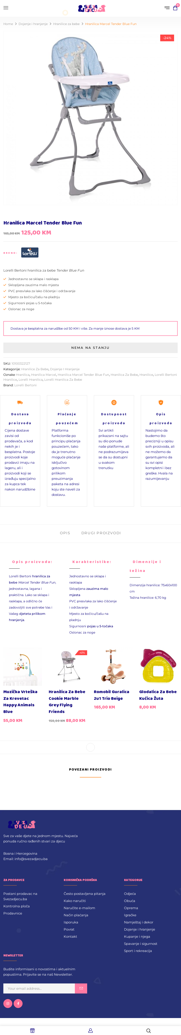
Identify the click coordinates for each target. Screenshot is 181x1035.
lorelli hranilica (31, 380)
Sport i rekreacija (138, 951)
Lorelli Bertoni (25, 385)
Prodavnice (12, 913)
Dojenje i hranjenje (33, 24)
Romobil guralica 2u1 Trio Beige (111, 695)
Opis (65, 533)
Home (8, 24)
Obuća (129, 901)
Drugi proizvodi (101, 533)
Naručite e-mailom (79, 908)
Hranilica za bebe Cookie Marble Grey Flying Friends (67, 701)
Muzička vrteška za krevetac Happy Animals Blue (20, 701)
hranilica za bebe (124, 375)
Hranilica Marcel (43, 375)
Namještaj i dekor (138, 922)
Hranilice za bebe (66, 24)
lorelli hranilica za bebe (63, 380)
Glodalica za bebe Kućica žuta (158, 695)
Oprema (131, 908)
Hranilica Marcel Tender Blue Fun (83, 375)
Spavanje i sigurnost (140, 943)
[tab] (65, 534)
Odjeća (130, 894)
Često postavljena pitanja (84, 894)
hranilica (22, 375)
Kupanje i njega (137, 936)
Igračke (130, 915)
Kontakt (70, 936)
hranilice (146, 375)
